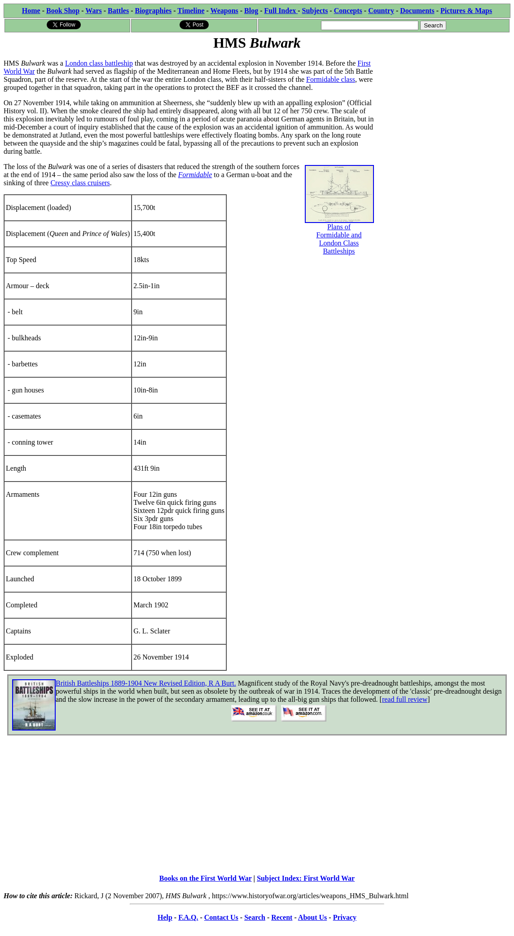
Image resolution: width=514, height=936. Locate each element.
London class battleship (99, 63)
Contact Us (221, 917)
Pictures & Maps (466, 10)
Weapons (224, 10)
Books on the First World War (205, 878)
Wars (93, 10)
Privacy (344, 917)
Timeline (190, 10)
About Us (312, 917)
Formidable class (330, 79)
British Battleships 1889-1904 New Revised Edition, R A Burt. (146, 683)
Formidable (195, 174)
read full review (404, 699)
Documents (417, 10)
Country (381, 10)
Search (254, 917)
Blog (251, 10)
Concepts (348, 10)
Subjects (315, 10)
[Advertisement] (442, 109)
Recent (281, 917)
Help (165, 917)
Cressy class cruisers (80, 183)
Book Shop (62, 10)
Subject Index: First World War (306, 878)
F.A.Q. (188, 917)
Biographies (153, 10)
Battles (118, 10)
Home (31, 10)
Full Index (281, 10)
